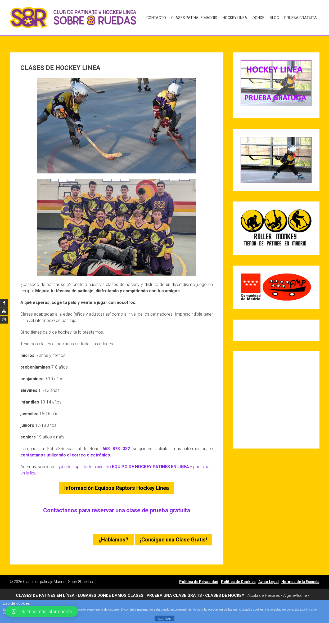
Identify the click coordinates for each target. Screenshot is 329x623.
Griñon (247, 598)
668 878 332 (116, 445)
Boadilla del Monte (101, 598)
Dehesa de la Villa (222, 598)
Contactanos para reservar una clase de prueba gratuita (116, 507)
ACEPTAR (164, 618)
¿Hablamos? (113, 536)
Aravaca (23, 598)
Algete (289, 592)
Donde (258, 17)
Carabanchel (171, 598)
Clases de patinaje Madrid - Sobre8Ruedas (58, 578)
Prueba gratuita (300, 17)
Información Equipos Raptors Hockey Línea (116, 484)
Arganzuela (43, 598)
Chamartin (194, 598)
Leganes (285, 598)
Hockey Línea (235, 17)
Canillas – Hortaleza (138, 598)
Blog (274, 17)
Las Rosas (265, 598)
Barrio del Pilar (69, 598)
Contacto (156, 17)
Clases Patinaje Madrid (194, 17)
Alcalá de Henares (263, 592)
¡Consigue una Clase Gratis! (173, 536)
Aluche (301, 592)
